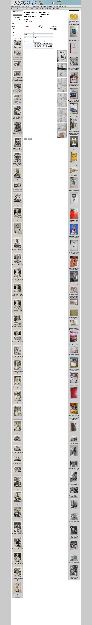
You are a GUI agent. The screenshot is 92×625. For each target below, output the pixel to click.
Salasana (15, 14)
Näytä (17, 48)
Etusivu (13, 21)
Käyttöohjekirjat (15, 8)
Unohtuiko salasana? (16, 19)
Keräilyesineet (48, 6)
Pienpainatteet (35, 6)
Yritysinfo (14, 28)
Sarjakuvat (18, 6)
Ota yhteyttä (14, 29)
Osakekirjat (48, 8)
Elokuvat (58, 8)
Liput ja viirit (62, 6)
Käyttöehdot (14, 25)
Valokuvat (56, 6)
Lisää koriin (54, 26)
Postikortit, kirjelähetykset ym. (37, 8)
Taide (53, 8)
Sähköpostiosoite (16, 12)
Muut (62, 8)
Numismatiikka (24, 8)
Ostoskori (14, 26)
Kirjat (12, 6)
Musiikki (28, 6)
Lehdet (23, 6)
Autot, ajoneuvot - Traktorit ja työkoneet (43, 43)
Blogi (13, 23)
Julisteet (42, 6)
